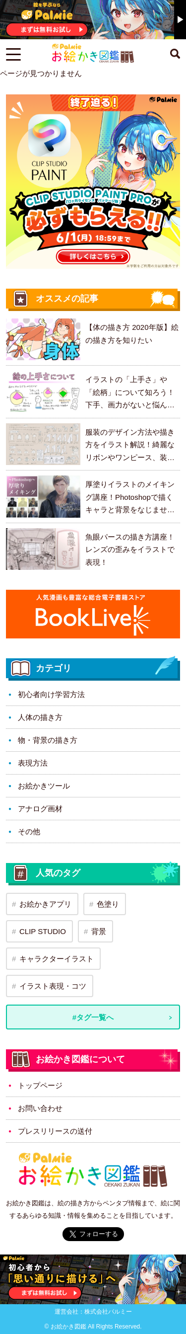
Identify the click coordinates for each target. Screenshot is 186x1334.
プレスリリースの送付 (55, 1131)
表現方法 (33, 763)
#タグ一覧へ (93, 1017)
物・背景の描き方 (47, 740)
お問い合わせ (40, 1108)
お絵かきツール (44, 786)
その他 (29, 831)
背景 (98, 931)
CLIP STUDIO (42, 931)
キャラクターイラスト (56, 958)
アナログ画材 (40, 808)
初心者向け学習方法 (51, 694)
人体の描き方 (40, 717)
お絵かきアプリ (45, 904)
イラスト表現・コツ (52, 986)
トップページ (40, 1085)
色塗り (108, 904)
